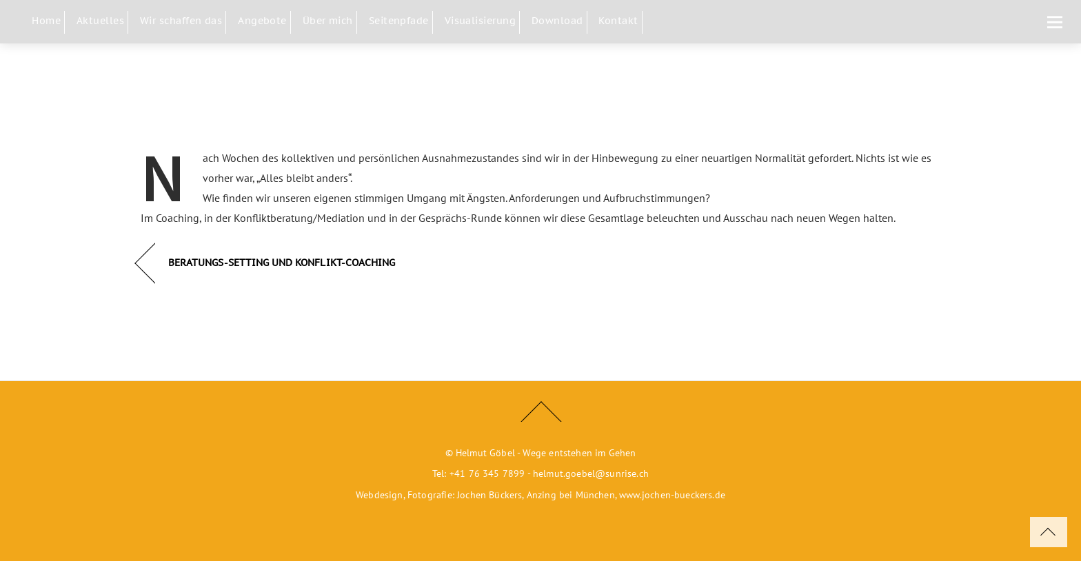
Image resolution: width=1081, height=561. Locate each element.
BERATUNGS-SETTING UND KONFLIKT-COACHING (281, 262)
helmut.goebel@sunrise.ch (591, 473)
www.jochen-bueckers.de (672, 495)
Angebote (262, 20)
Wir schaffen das (181, 20)
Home (46, 20)
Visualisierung (480, 20)
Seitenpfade (399, 20)
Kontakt (618, 20)
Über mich (328, 20)
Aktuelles (100, 20)
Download (557, 20)
